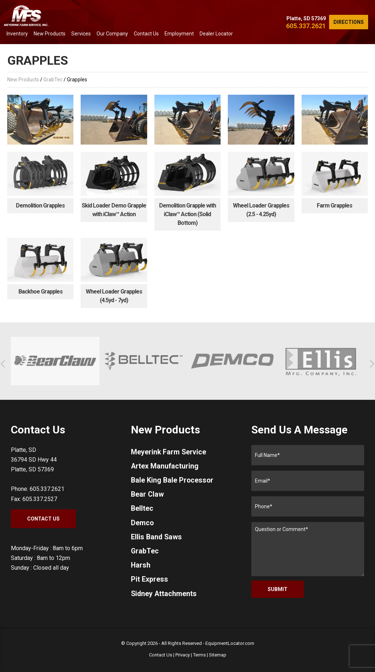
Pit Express (149, 582)
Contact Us (146, 34)
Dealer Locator (216, 34)
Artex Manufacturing (165, 466)
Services (81, 34)
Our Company (112, 34)
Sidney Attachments (164, 596)
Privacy (182, 655)
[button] (4, 364)
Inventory (17, 34)
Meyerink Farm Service (169, 452)
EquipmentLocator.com (229, 643)
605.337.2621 (306, 26)
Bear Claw (148, 495)
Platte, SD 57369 (306, 18)
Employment (179, 34)
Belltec (142, 510)
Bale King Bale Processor (173, 481)
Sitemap (217, 655)
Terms (199, 655)
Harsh (141, 568)
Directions (348, 22)
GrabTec (53, 79)
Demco (142, 524)
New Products (49, 34)
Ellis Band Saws (157, 539)
